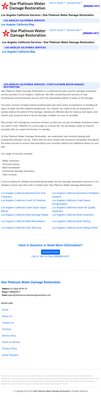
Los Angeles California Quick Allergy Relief (75, 227)
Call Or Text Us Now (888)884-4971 (50, 256)
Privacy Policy (9, 348)
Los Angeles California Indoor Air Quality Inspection (73, 209)
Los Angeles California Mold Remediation (23, 221)
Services (6, 329)
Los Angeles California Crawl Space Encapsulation (71, 202)
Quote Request (10, 355)
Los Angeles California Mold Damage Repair (25, 214)
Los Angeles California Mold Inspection (73, 214)
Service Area (9, 335)
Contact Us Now (50, 252)
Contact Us (8, 322)
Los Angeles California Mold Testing (71, 221)
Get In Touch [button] (56, 2)
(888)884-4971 (91, 6)
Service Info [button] (73, 2)
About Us (7, 316)
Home (5, 309)
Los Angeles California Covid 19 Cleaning (23, 200)
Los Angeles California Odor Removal (21, 227)
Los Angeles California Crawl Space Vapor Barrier (23, 209)
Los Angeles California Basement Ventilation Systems (76, 195)
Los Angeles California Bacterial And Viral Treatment (23, 195)
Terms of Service (11, 342)
